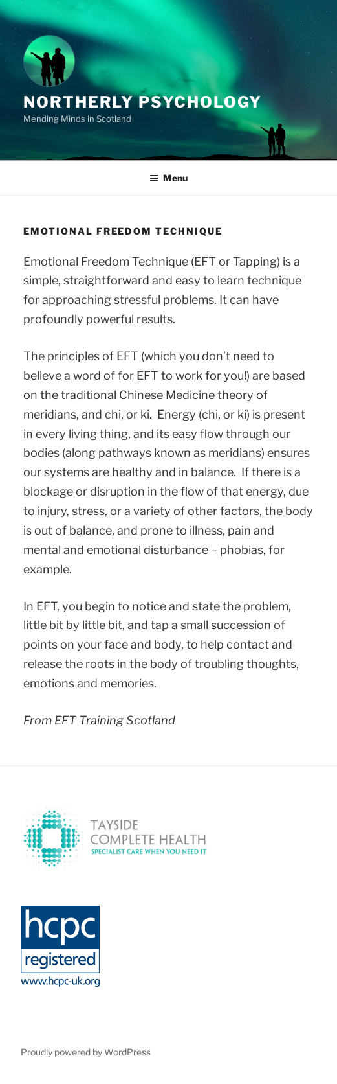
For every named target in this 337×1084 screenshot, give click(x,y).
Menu (168, 177)
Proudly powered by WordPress (86, 1051)
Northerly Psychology (142, 102)
